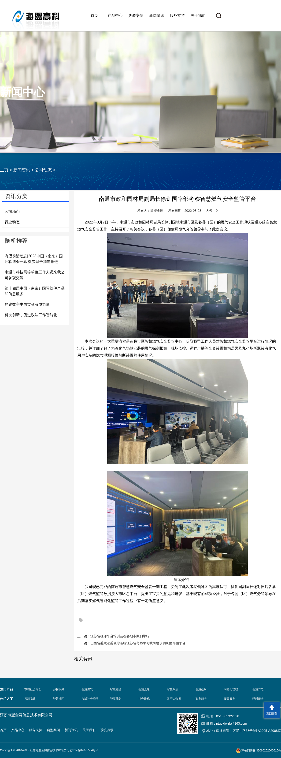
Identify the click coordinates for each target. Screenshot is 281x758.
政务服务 (201, 698)
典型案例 (135, 16)
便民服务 (229, 698)
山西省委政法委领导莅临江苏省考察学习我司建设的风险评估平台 (137, 643)
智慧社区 (115, 689)
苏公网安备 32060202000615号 (261, 750)
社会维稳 (144, 698)
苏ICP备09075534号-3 (84, 750)
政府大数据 (174, 698)
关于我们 (198, 16)
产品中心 (115, 16)
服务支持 (177, 16)
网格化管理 (231, 689)
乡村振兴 (58, 689)
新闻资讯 (156, 16)
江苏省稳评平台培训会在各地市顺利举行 (119, 636)
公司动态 (43, 170)
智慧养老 (258, 689)
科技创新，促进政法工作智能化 (31, 315)
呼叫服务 (258, 698)
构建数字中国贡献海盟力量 (27, 304)
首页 (94, 16)
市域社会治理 (32, 689)
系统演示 (106, 730)
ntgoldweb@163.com (231, 723)
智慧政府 (201, 689)
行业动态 (12, 222)
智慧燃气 (87, 689)
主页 (4, 170)
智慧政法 (172, 689)
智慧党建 (144, 689)
